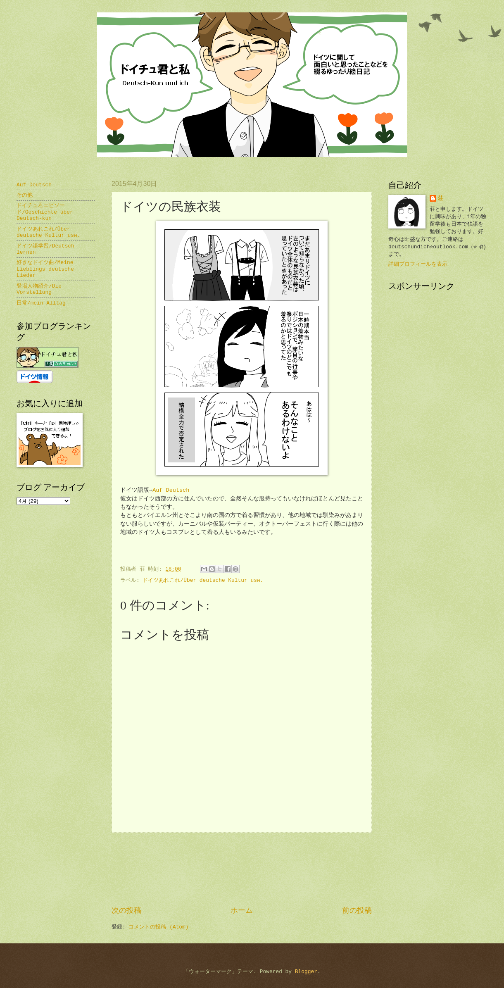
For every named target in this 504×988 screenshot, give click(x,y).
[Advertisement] (242, 869)
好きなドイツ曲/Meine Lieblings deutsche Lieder (45, 269)
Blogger (306, 972)
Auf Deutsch (170, 490)
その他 (25, 195)
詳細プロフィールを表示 (417, 264)
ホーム (242, 911)
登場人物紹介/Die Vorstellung (39, 289)
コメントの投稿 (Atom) (158, 927)
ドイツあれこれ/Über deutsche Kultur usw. (203, 580)
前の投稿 (357, 911)
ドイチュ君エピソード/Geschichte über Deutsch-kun (45, 211)
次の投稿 (126, 911)
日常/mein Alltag (41, 303)
